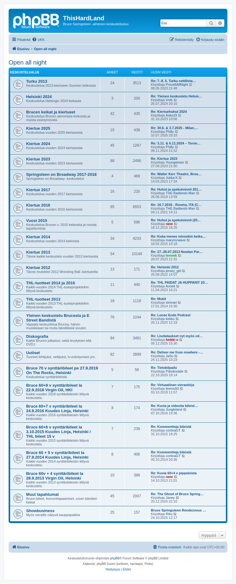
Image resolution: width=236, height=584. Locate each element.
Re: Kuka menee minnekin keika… (178, 236)
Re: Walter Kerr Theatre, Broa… (176, 174)
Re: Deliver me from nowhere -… (177, 352)
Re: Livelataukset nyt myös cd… (177, 336)
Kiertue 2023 (38, 159)
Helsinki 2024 (39, 96)
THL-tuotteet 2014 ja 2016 (50, 283)
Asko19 (171, 115)
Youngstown (175, 162)
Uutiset (33, 352)
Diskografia (37, 336)
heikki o (172, 339)
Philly (170, 131)
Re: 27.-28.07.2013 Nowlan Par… (177, 252)
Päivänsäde (174, 371)
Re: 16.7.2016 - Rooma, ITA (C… (176, 205)
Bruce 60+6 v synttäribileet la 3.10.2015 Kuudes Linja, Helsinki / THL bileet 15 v (58, 432)
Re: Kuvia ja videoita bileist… (174, 406)
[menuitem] (38, 39)
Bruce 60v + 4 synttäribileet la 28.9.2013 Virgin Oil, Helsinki (54, 475)
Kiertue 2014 (38, 237)
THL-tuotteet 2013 (43, 299)
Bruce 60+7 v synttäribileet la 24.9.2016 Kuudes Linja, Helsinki (57, 408)
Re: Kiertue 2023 (164, 158)
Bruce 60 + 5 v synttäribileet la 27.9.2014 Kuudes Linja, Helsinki (57, 455)
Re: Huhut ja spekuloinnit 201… (176, 189)
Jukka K (172, 178)
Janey (170, 497)
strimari (171, 302)
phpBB (115, 558)
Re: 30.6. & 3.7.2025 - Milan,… (174, 128)
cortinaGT (173, 430)
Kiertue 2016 (38, 205)
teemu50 (172, 388)
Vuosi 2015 (36, 220)
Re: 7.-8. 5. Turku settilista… (173, 81)
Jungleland (174, 409)
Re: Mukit (158, 299)
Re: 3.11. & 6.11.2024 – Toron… (176, 143)
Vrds (169, 100)
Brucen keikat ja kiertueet (50, 112)
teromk (171, 255)
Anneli (170, 286)
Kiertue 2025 (38, 128)
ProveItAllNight (177, 84)
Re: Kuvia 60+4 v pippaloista (174, 473)
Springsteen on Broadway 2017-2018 (61, 174)
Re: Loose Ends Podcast (171, 315)
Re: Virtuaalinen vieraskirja (172, 385)
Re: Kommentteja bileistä (171, 426)
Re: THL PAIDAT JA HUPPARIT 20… (179, 282)
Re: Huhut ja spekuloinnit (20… (176, 220)
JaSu (169, 356)
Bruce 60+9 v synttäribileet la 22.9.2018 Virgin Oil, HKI (54, 387)
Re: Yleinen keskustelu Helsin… (176, 96)
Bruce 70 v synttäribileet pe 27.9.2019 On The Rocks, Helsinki (62, 370)
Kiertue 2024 (38, 143)
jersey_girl (173, 271)
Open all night (27, 62)
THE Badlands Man (180, 193)
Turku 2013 (36, 81)
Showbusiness (40, 510)
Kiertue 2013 (38, 252)
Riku (169, 514)
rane (169, 224)
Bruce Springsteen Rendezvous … (178, 510)
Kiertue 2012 (38, 267)
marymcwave (176, 240)
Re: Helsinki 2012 (165, 267)
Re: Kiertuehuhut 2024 (169, 111)
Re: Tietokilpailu (164, 367)
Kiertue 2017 (38, 189)
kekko (170, 319)
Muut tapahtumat (42, 494)
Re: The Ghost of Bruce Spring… (177, 494)
